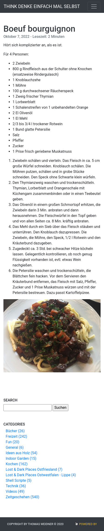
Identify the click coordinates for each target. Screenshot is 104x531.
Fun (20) (12, 442)
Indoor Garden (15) (21, 458)
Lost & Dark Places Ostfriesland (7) (34, 469)
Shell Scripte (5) (18, 480)
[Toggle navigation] (94, 6)
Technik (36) (16, 486)
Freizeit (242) (16, 436)
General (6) (15, 447)
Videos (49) (15, 491)
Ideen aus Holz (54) (21, 453)
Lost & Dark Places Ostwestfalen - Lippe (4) (41, 475)
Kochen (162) (16, 464)
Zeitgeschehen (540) (22, 497)
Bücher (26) (15, 431)
